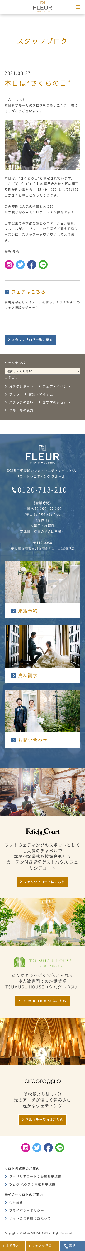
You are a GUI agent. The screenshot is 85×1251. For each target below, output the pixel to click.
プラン (14, 394)
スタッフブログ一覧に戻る (32, 339)
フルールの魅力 (21, 410)
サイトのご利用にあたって (30, 1218)
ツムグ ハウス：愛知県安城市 (32, 1184)
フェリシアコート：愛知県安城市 (35, 1176)
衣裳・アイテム (41, 394)
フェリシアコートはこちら (44, 882)
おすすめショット (56, 402)
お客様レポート (21, 386)
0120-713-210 (42, 489)
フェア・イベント (56, 386)
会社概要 (16, 1202)
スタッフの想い (21, 402)
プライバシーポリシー (26, 1210)
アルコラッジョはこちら (44, 1119)
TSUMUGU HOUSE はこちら (44, 1000)
